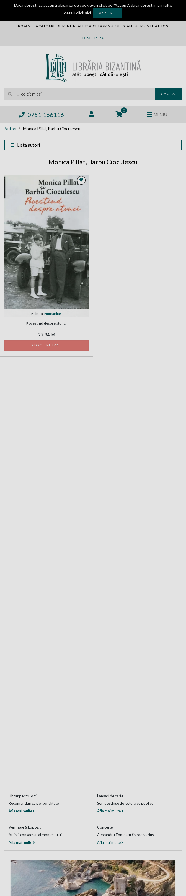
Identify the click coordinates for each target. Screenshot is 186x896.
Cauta (168, 94)
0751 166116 (41, 114)
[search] (79, 94)
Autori (10, 128)
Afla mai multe (22, 811)
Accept (107, 13)
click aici (83, 12)
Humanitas (53, 313)
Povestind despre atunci (46, 323)
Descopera (93, 38)
